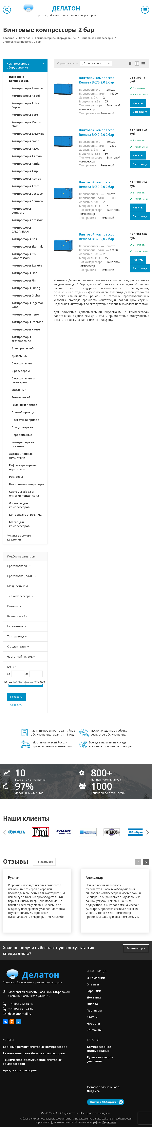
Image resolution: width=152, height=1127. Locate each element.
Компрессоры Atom (25, 186)
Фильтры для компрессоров (19, 505)
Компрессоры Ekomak (27, 246)
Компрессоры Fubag (25, 288)
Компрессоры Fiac (24, 273)
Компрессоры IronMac (27, 322)
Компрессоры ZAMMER (27, 133)
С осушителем (21, 363)
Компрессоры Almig (25, 163)
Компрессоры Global (26, 295)
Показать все (44, 861)
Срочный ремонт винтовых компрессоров (35, 1047)
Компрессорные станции (22, 444)
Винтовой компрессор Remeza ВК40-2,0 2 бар (97, 132)
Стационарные (22, 427)
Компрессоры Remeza (27, 88)
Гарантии (94, 991)
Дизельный (19, 356)
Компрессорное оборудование (18, 65)
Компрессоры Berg (24, 114)
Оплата (92, 1004)
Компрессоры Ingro (25, 314)
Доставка (94, 997)
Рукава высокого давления (19, 537)
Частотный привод (25, 420)
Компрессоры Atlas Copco (25, 105)
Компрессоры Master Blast (26, 124)
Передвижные (21, 435)
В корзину (140, 112)
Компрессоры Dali (24, 239)
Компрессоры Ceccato (27, 193)
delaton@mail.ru (19, 1013)
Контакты (94, 1030)
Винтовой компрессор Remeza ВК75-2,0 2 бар (97, 80)
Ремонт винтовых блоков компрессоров (34, 1053)
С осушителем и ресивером (23, 380)
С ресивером (20, 371)
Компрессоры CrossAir (27, 220)
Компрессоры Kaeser (26, 329)
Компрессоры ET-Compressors (23, 256)
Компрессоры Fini (23, 280)
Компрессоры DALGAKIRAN (21, 229)
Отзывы (93, 984)
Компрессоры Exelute (26, 265)
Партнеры (94, 1010)
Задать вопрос (135, 948)
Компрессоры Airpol (25, 96)
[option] (17, 832)
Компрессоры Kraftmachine (21, 339)
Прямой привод (22, 412)
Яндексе (93, 1091)
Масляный (18, 390)
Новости (93, 1023)
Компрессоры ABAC (25, 148)
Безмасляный (20, 397)
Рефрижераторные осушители (22, 467)
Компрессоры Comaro (27, 201)
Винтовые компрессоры (19, 79)
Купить (138, 103)
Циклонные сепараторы (26, 484)
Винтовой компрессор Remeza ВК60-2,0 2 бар (97, 236)
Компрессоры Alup (24, 171)
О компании (96, 978)
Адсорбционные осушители (20, 456)
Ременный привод (24, 405)
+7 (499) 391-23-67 (20, 1009)
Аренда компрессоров (20, 1070)
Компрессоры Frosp (25, 141)
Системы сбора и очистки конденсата (24, 493)
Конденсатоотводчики (26, 514)
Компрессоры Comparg (21, 210)
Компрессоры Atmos (26, 178)
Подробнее (109, 1122)
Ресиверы (16, 477)
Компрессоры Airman (26, 156)
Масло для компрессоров (19, 524)
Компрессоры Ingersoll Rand (27, 305)
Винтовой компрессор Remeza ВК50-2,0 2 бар (97, 184)
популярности (96, 63)
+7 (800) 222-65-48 (20, 1004)
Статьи (92, 1017)
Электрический (22, 348)
